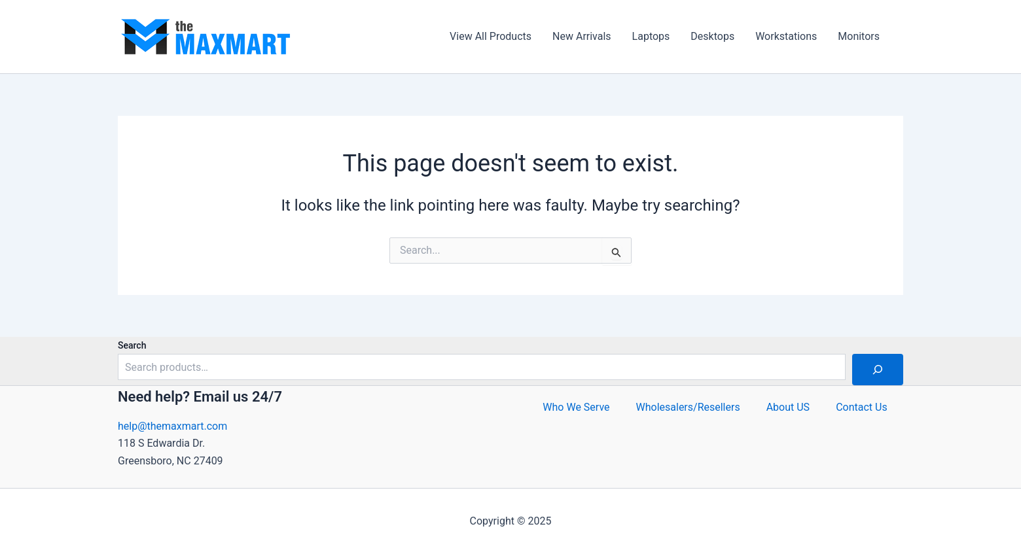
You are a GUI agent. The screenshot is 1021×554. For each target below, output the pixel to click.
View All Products (490, 36)
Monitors (859, 36)
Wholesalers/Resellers (688, 407)
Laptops (651, 36)
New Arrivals (581, 36)
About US (788, 407)
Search (132, 345)
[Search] (877, 369)
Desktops (712, 36)
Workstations (786, 36)
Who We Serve (576, 407)
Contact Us (861, 407)
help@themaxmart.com (172, 426)
